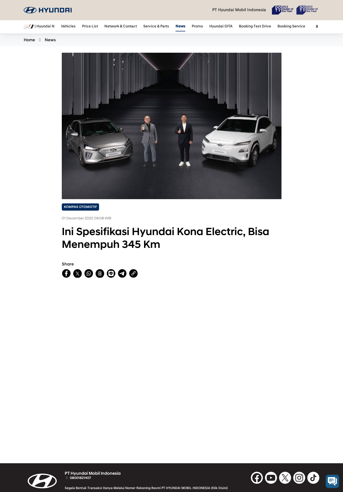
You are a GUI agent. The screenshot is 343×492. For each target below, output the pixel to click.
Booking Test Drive (255, 26)
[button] (317, 27)
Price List (90, 26)
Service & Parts (156, 26)
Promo (197, 26)
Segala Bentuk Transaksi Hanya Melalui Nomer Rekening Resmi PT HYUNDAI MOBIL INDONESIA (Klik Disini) (146, 488)
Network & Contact (120, 26)
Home (29, 40)
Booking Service (291, 26)
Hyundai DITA (220, 26)
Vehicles (68, 26)
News (180, 26)
